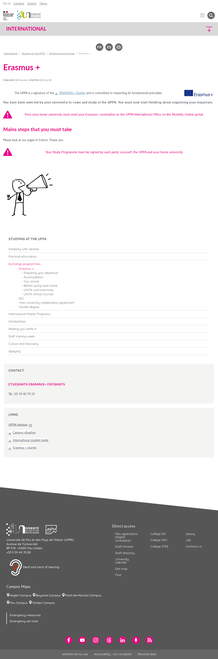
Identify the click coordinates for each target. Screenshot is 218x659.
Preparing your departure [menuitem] (41, 273)
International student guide (30, 440)
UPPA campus (18, 424)
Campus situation (24, 432)
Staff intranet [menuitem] (124, 547)
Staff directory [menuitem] (125, 553)
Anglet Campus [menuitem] (20, 595)
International (10, 53)
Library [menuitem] (190, 534)
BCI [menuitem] (21, 298)
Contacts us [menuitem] (194, 546)
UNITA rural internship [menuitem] (38, 290)
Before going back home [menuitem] (40, 286)
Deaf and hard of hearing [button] (34, 567)
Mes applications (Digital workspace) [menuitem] (126, 537)
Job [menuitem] (188, 540)
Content (18, 3)
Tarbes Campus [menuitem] (43, 603)
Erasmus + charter (25, 447)
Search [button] (32, 3)
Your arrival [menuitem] (31, 281)
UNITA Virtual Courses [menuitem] (39, 294)
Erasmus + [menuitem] (26, 269)
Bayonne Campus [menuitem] (48, 595)
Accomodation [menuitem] (33, 277)
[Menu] (202, 15)
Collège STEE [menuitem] (159, 546)
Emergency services (24, 621)
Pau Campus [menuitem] (19, 603)
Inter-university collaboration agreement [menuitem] (46, 303)
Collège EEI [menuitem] (158, 534)
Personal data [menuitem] (147, 654)
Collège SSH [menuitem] (159, 540)
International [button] (26, 29)
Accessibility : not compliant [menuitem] (113, 654)
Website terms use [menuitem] (75, 654)
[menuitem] (109, 249)
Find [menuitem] (118, 575)
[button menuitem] (211, 15)
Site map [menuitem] (121, 569)
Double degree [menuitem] (29, 307)
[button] (189, 28)
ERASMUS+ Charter (72, 93)
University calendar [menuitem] (122, 560)
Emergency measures (25, 615)
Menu (43, 3)
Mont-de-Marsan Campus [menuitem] (83, 595)
